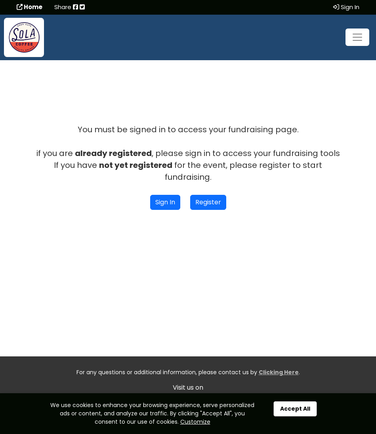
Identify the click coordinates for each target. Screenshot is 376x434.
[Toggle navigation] (357, 37)
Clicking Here (279, 372)
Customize (195, 422)
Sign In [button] (165, 202)
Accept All (295, 409)
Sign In (346, 7)
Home (29, 7)
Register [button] (208, 202)
